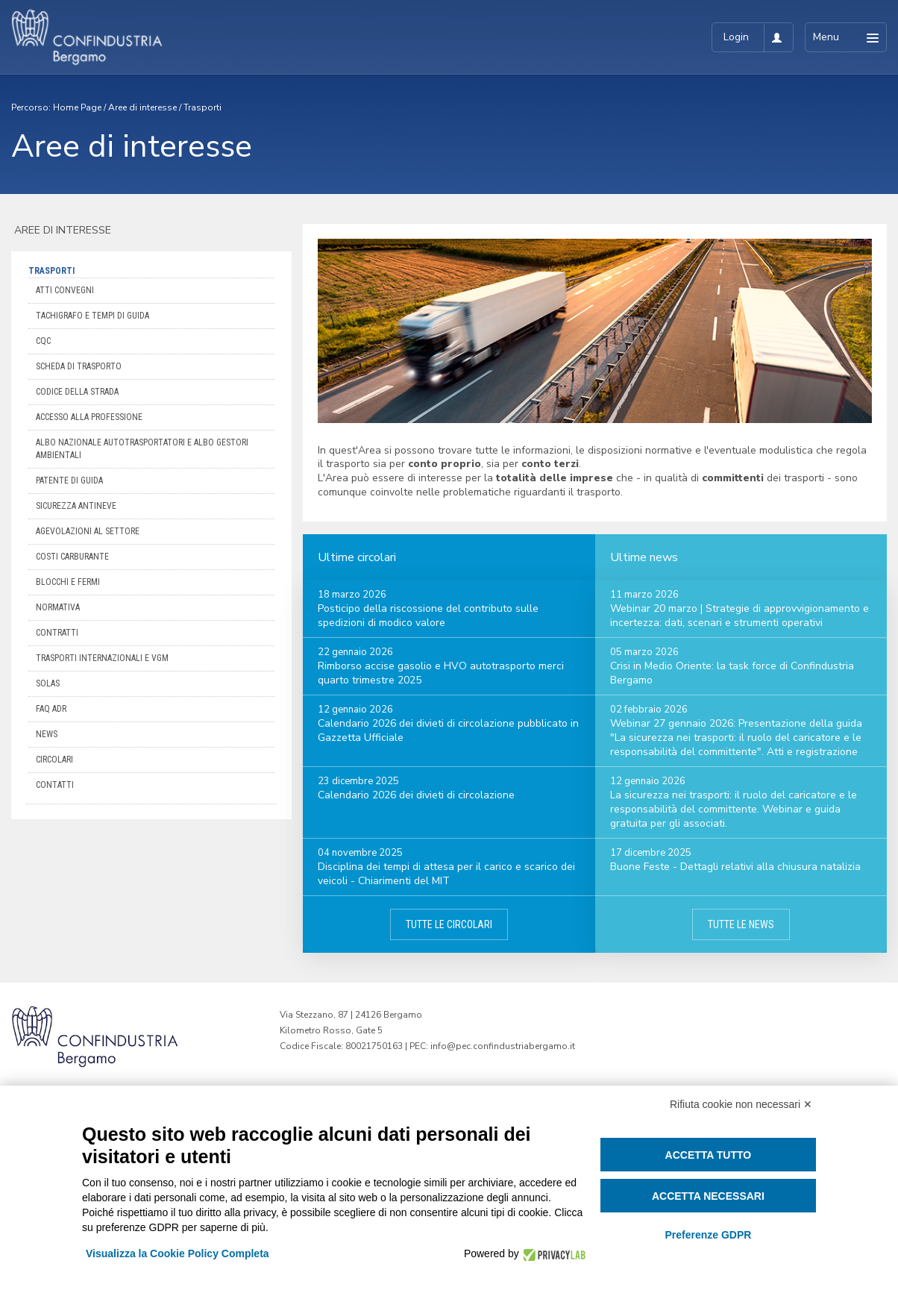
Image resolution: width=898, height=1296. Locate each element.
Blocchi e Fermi (68, 582)
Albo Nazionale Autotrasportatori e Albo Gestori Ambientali (142, 448)
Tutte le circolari (449, 924)
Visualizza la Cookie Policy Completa (177, 1253)
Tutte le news (741, 924)
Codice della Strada (77, 391)
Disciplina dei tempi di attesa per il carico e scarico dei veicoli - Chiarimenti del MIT (446, 874)
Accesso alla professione (89, 417)
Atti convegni (65, 290)
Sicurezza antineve (76, 506)
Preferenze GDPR (708, 1235)
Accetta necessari (708, 1196)
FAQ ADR (51, 709)
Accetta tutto (708, 1155)
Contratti (57, 632)
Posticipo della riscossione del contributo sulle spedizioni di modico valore (428, 615)
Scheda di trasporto (79, 366)
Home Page (77, 107)
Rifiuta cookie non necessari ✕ (741, 1104)
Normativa (58, 607)
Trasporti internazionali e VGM (102, 658)
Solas (48, 683)
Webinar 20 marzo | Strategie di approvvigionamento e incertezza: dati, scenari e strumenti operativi (739, 615)
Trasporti (202, 107)
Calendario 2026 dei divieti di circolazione (416, 795)
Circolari (54, 759)
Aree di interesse (142, 107)
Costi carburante (72, 556)
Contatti (55, 785)
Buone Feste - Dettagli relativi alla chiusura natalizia (735, 867)
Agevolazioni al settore (87, 531)
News (46, 734)
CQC (43, 341)
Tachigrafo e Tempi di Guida (92, 315)
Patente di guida (69, 480)
